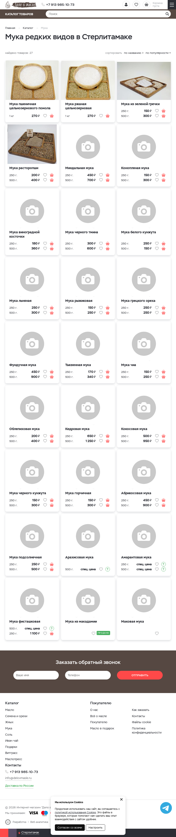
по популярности (157, 53)
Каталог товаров (20, 14)
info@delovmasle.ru (18, 778)
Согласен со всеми (70, 827)
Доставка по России (19, 786)
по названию (132, 53)
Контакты (138, 716)
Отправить (140, 675)
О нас (94, 710)
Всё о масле (98, 716)
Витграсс (11, 753)
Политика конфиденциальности (146, 730)
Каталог (28, 28)
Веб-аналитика (39, 822)
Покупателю (98, 722)
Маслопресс (13, 759)
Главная (10, 28)
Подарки (11, 747)
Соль (8, 734)
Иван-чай (11, 740)
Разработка (19, 822)
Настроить (95, 827)
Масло (9, 710)
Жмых (9, 722)
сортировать (113, 53)
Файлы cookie (141, 722)
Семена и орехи (16, 716)
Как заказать (140, 710)
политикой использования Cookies (75, 812)
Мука (8, 728)
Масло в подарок (102, 728)
